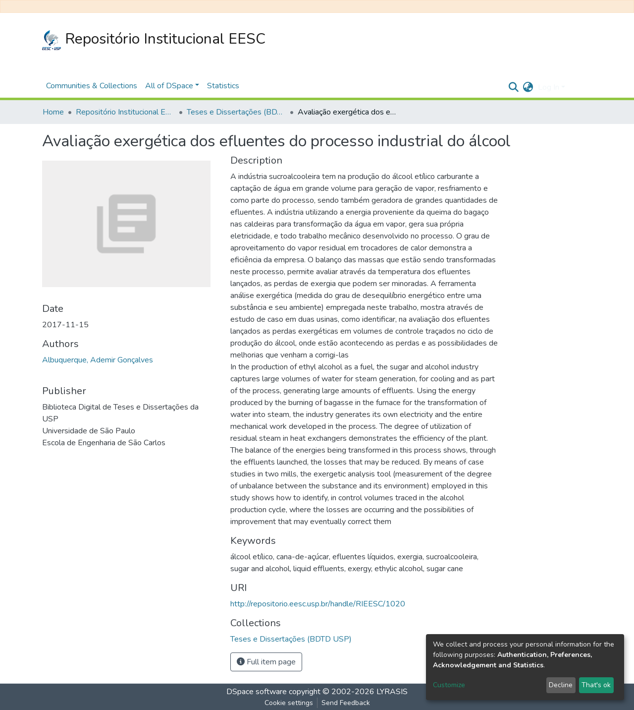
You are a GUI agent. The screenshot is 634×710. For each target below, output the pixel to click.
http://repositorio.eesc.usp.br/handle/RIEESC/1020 (317, 603)
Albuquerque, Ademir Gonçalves (97, 360)
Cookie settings (288, 703)
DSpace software (256, 691)
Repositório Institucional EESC (153, 39)
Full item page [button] (266, 661)
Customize (449, 685)
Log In (548, 87)
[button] (528, 87)
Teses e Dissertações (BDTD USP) (236, 112)
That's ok (596, 685)
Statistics (223, 85)
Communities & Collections (91, 85)
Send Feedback (345, 703)
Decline (561, 685)
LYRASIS (392, 691)
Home (53, 112)
